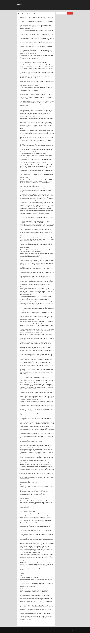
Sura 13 (52, 624)
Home (55, 4)
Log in (72, 4)
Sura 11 (19, 624)
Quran (19, 4)
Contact (66, 4)
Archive (60, 4)
